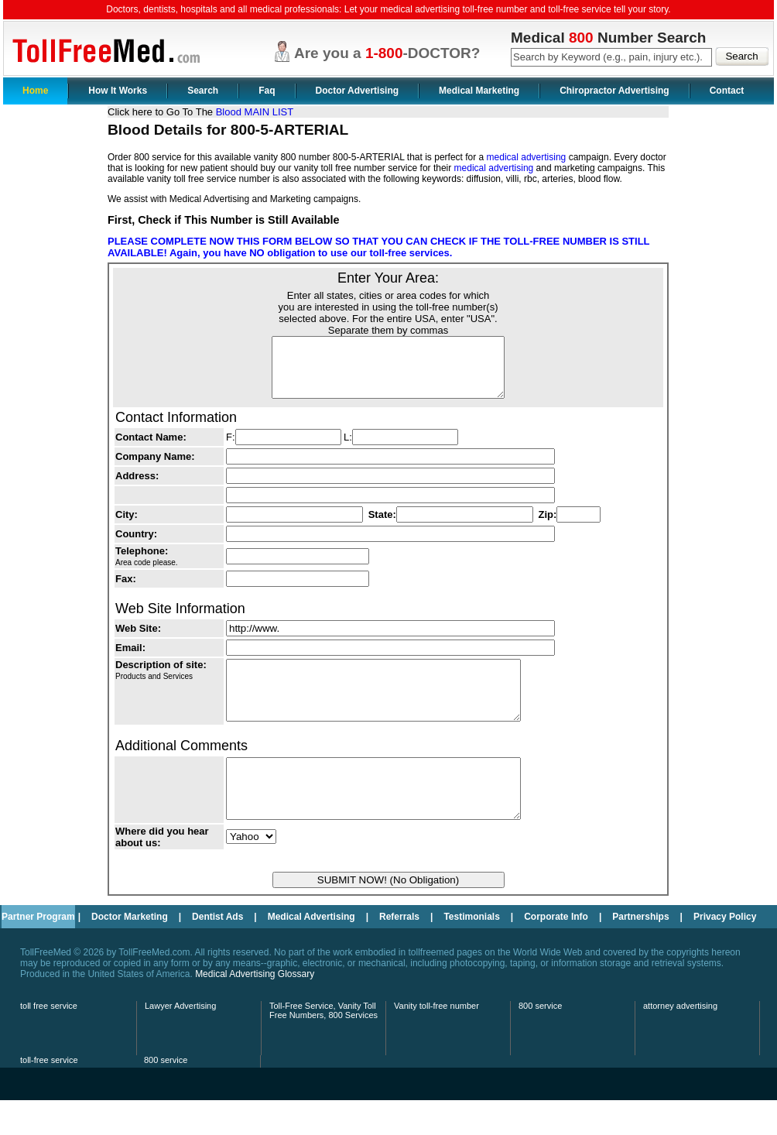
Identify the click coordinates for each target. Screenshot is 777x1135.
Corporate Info (556, 951)
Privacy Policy (724, 951)
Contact (727, 90)
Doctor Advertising (357, 90)
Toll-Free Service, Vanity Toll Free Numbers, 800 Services (323, 1045)
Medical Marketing (479, 90)
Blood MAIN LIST (254, 112)
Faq (266, 90)
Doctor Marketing (129, 951)
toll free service (48, 1040)
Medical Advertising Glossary (254, 1008)
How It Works (117, 90)
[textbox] (611, 57)
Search (202, 90)
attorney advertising (680, 1040)
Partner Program (38, 951)
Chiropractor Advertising (614, 90)
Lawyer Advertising (180, 1040)
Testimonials (471, 951)
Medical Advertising (311, 951)
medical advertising (526, 157)
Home (35, 90)
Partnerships (640, 951)
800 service (540, 1040)
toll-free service (49, 1094)
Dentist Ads (217, 951)
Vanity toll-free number (436, 1040)
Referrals (399, 951)
